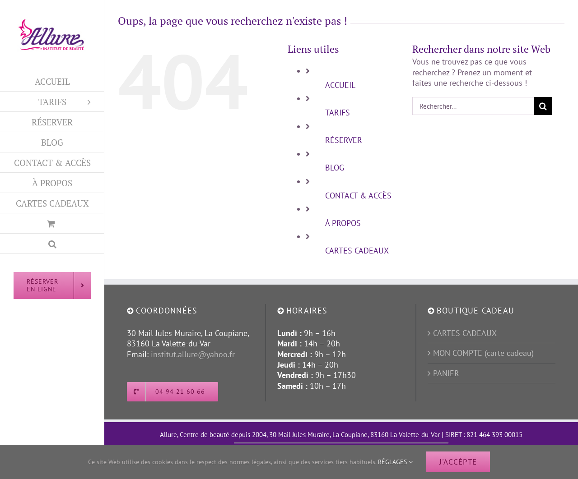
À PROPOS (343, 223)
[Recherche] (543, 106)
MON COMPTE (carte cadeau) (483, 353)
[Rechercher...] (473, 106)
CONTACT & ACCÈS (358, 195)
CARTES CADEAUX (357, 250)
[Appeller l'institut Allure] (172, 391)
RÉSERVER (343, 140)
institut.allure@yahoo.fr (193, 354)
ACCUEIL (340, 85)
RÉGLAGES (395, 462)
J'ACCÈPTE (458, 462)
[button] (52, 244)
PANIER (446, 373)
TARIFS (337, 112)
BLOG (334, 167)
